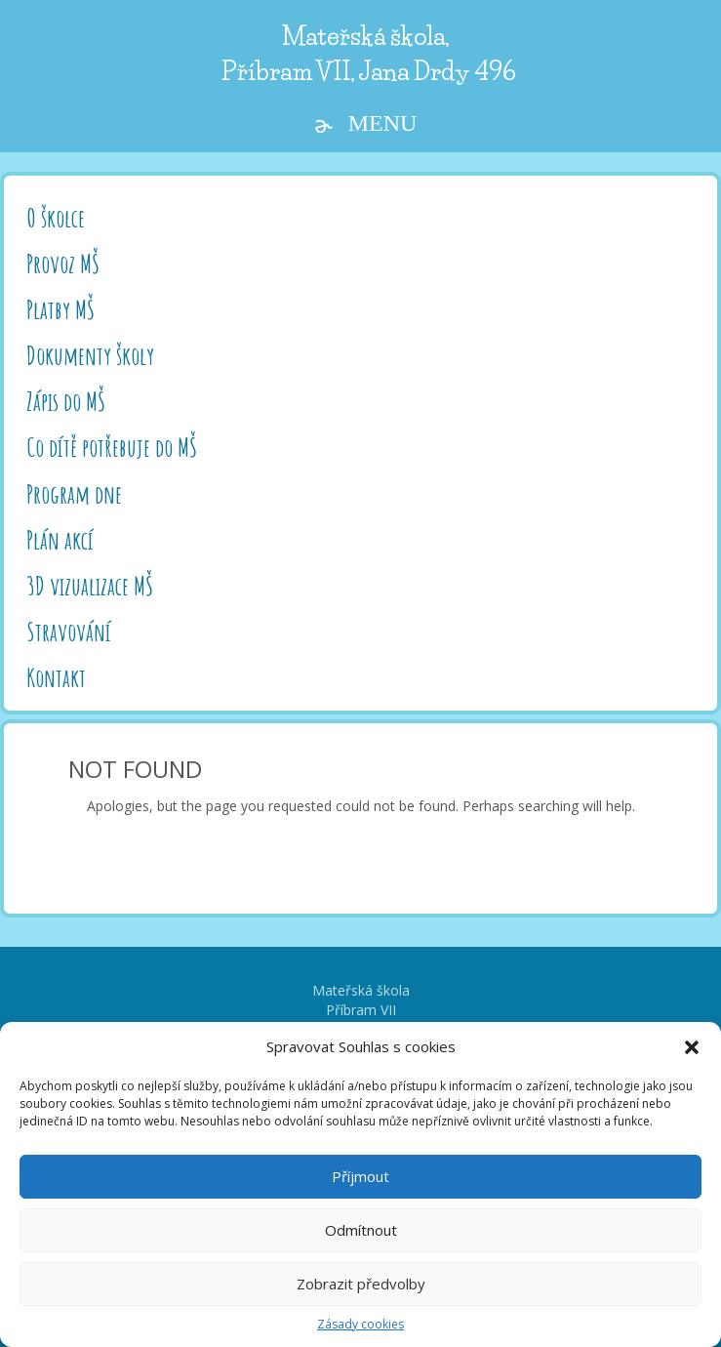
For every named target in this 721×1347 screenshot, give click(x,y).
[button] (691, 1047)
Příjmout (360, 1176)
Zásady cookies (360, 1324)
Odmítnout (361, 1230)
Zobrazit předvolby (361, 1283)
